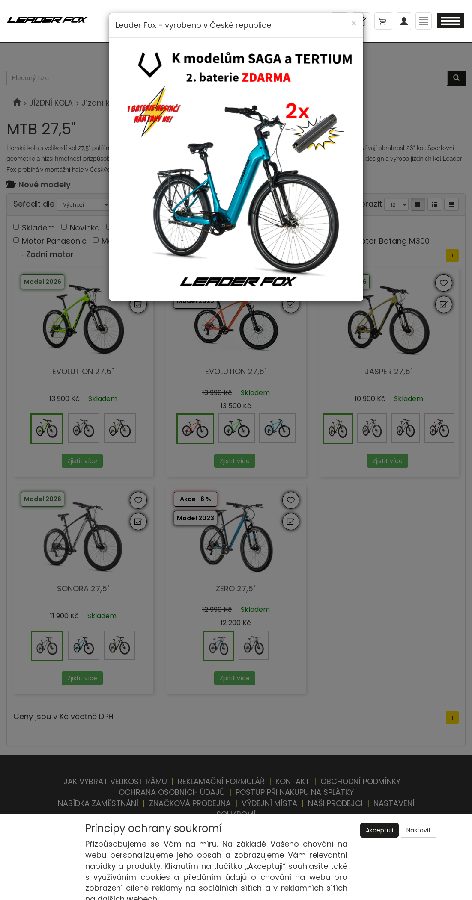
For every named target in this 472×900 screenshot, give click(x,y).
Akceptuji (379, 830)
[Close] (354, 23)
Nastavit (418, 830)
